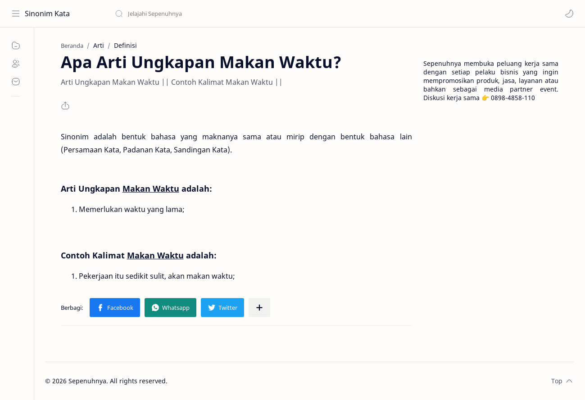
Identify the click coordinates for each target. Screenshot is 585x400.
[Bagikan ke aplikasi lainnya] (259, 307)
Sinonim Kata (47, 13)
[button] (569, 13)
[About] (16, 64)
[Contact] (16, 82)
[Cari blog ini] (187, 13)
